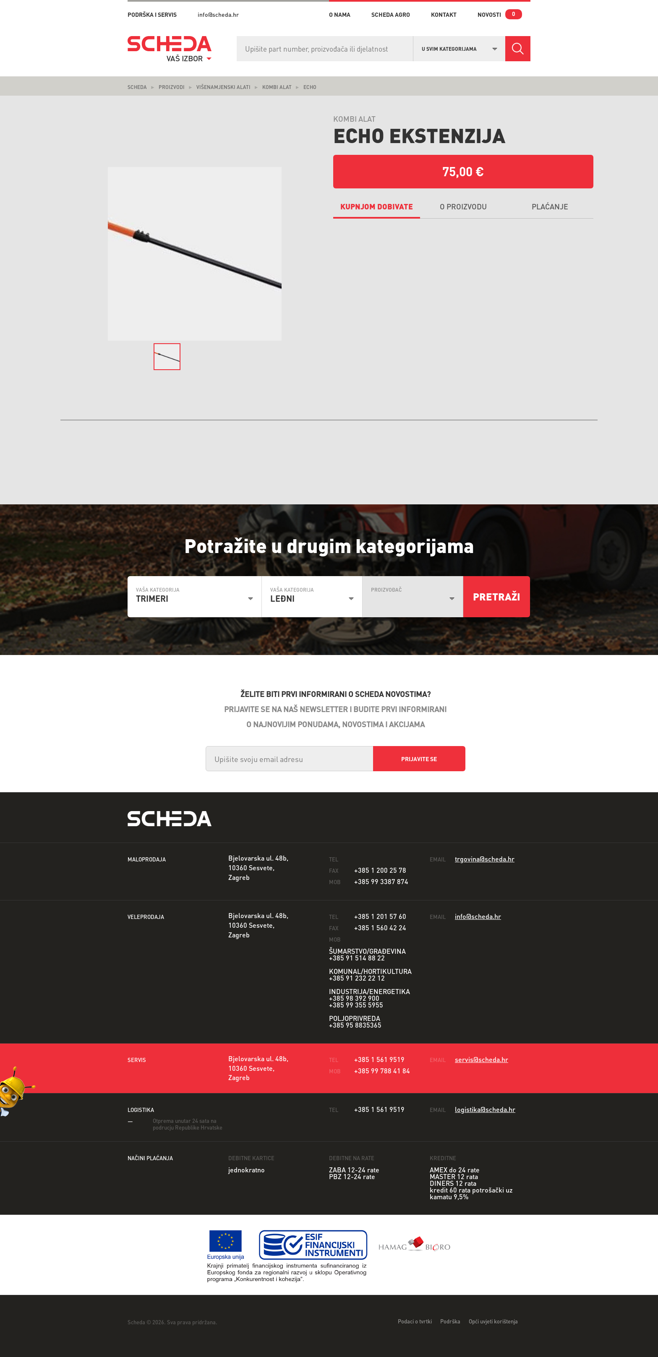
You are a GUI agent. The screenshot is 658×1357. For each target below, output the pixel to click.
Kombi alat (277, 87)
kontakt (444, 14)
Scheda (137, 87)
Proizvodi (172, 87)
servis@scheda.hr (481, 1059)
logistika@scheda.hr (485, 1109)
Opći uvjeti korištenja (493, 1321)
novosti (489, 14)
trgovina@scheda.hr (484, 858)
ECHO (309, 87)
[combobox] (459, 47)
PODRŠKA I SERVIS (152, 14)
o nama (339, 14)
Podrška (450, 1321)
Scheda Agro (390, 14)
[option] (194, 254)
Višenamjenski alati (223, 87)
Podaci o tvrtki (415, 1321)
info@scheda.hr (218, 14)
